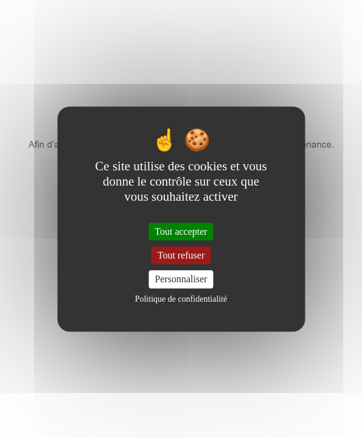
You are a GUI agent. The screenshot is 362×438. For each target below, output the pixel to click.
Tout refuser (181, 255)
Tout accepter (181, 231)
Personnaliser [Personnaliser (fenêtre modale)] (181, 279)
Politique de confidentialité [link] (181, 299)
